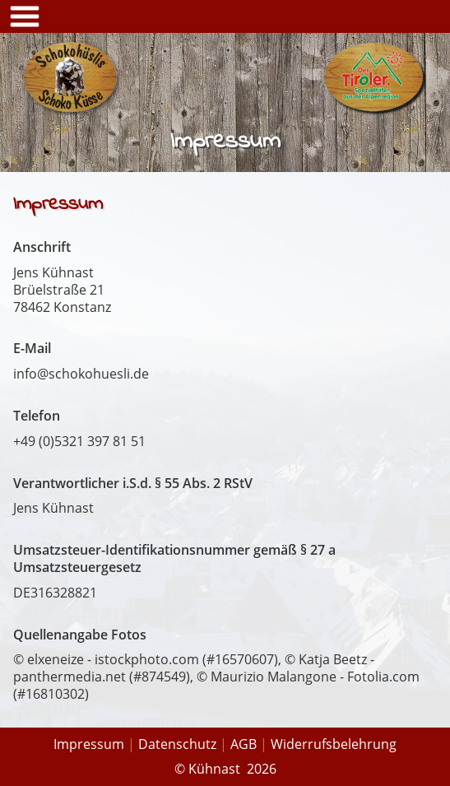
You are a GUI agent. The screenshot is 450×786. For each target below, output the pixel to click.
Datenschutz (177, 744)
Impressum (88, 744)
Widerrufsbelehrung (334, 744)
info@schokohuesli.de (81, 374)
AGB (243, 744)
